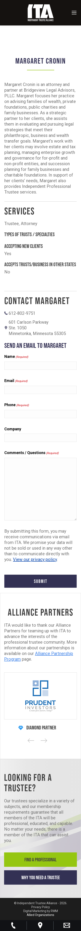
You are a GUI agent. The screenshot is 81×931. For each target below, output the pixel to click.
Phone (16, 405)
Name (16, 356)
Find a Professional (40, 859)
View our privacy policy (35, 559)
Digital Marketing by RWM (40, 911)
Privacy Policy (40, 907)
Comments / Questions (31, 453)
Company (12, 429)
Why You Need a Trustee (40, 877)
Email (16, 381)
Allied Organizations (40, 915)
